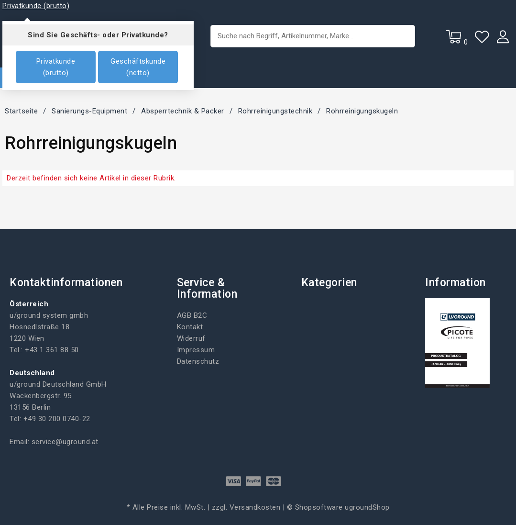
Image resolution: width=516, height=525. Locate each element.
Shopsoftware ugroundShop (342, 507)
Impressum (196, 350)
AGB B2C (192, 315)
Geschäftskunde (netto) (137, 67)
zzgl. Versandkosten (246, 507)
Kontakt (190, 327)
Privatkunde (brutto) (56, 67)
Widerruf (191, 338)
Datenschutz (198, 361)
